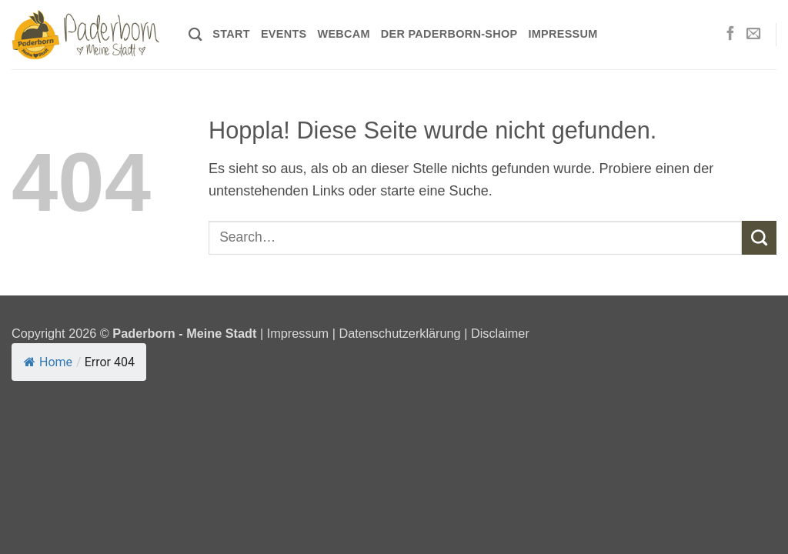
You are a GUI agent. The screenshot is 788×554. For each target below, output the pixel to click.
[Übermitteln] (759, 238)
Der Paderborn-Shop (449, 34)
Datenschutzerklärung (399, 333)
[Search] (195, 35)
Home (48, 362)
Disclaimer (500, 333)
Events (284, 34)
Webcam (343, 34)
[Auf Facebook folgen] (730, 34)
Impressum (562, 34)
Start (231, 34)
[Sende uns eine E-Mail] (753, 34)
